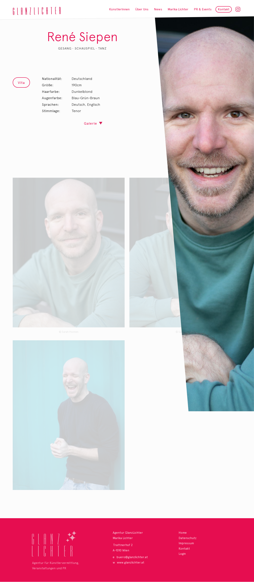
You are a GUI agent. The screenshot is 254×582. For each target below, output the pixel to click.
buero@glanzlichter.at (132, 557)
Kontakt (184, 548)
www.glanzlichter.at (130, 562)
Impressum (186, 543)
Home (183, 532)
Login (182, 554)
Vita (21, 83)
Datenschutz (187, 538)
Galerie (90, 123)
